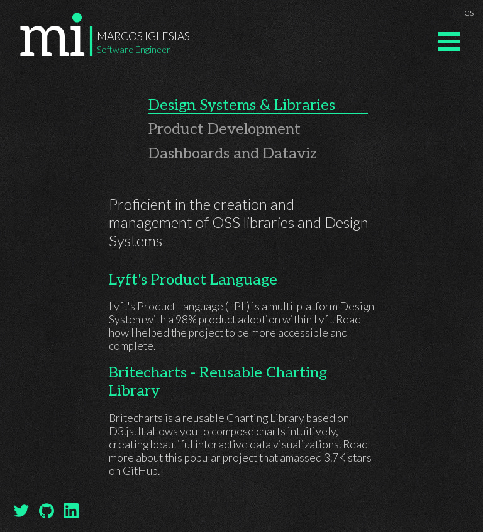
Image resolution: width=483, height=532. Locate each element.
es (471, 11)
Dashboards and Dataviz (232, 153)
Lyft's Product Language (193, 280)
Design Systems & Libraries (241, 105)
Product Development (224, 129)
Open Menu (449, 41)
